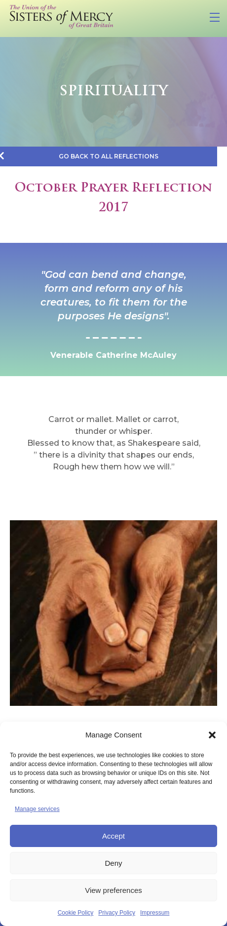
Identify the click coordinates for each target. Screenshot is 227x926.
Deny (113, 863)
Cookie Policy (76, 912)
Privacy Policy (116, 912)
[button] (212, 735)
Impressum (154, 912)
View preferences (113, 890)
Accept (113, 836)
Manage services (37, 809)
